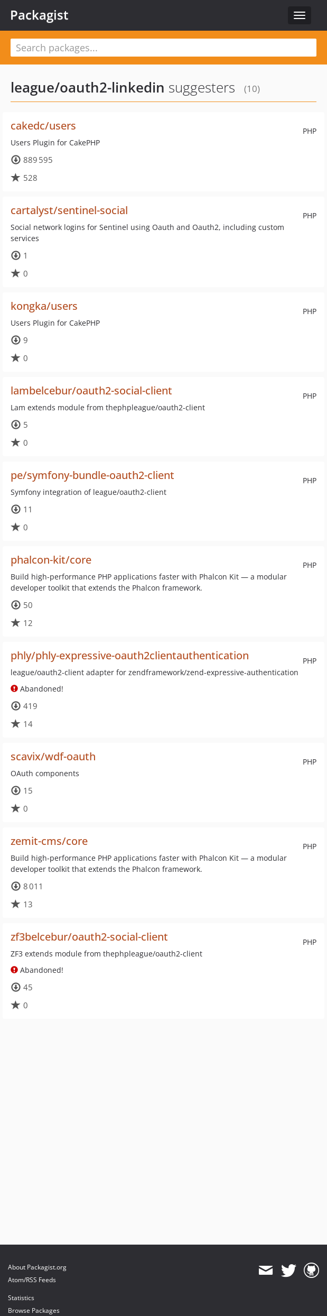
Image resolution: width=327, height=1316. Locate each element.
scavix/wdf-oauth (53, 756)
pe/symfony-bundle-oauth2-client (92, 475)
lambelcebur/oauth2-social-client (91, 390)
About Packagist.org (37, 1267)
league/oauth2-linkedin (88, 87)
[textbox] (163, 48)
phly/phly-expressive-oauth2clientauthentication (130, 655)
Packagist (39, 14)
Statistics (21, 1297)
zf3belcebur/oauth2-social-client (89, 937)
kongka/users (44, 306)
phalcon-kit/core (51, 560)
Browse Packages (34, 1310)
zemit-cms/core (49, 841)
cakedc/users (43, 125)
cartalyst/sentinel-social (69, 210)
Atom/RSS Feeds (32, 1279)
